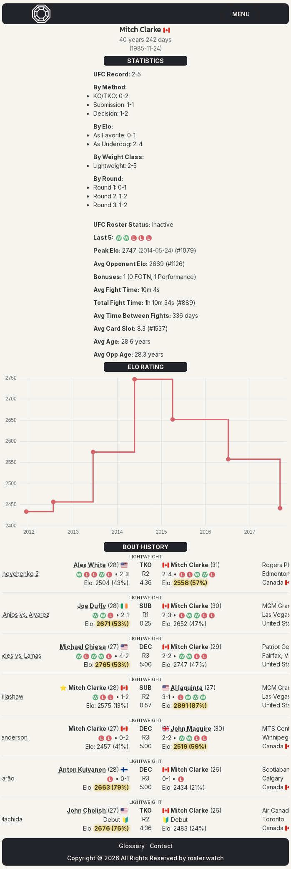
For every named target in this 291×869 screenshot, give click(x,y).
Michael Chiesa (83, 646)
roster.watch (206, 857)
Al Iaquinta (187, 687)
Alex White (89, 564)
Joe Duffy (91, 605)
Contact (161, 845)
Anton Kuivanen (82, 769)
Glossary (132, 845)
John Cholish (86, 810)
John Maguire (191, 728)
